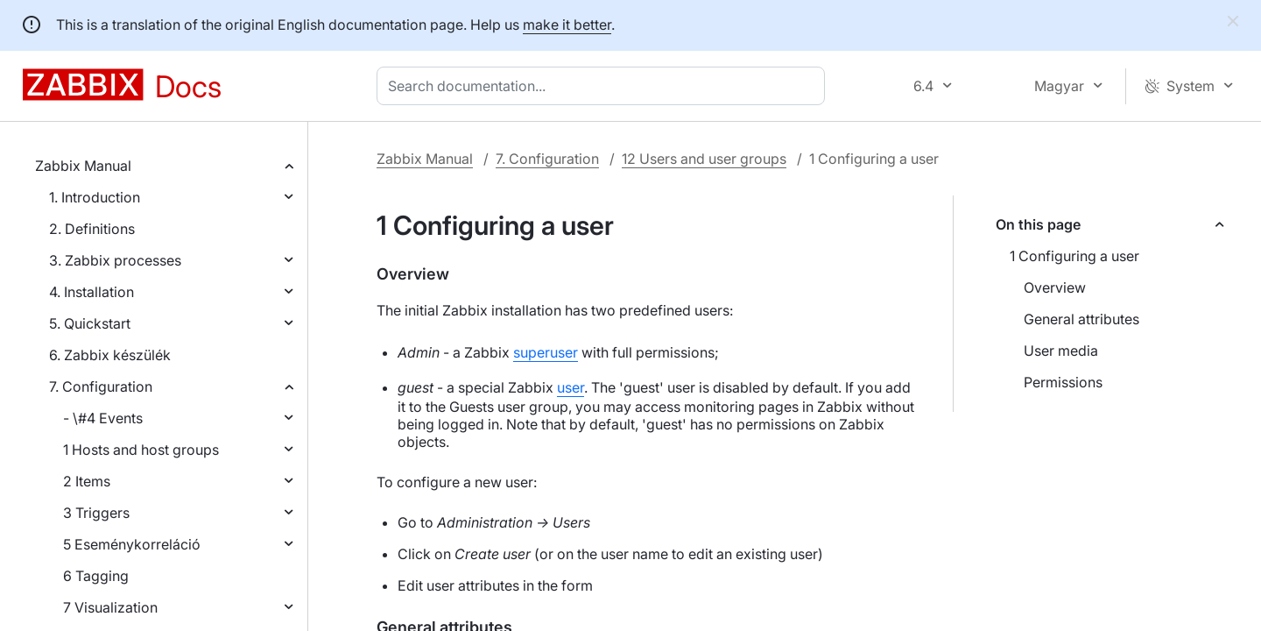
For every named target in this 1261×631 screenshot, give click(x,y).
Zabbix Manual (83, 165)
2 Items (86, 481)
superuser (545, 352)
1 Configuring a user (1074, 256)
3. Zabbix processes (115, 260)
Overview (1055, 287)
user (570, 387)
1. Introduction (94, 197)
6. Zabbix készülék (110, 355)
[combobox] (604, 86)
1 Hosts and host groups (141, 449)
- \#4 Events (103, 418)
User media (1061, 350)
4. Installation (91, 292)
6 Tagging (96, 576)
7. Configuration (100, 386)
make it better (567, 24)
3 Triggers (96, 512)
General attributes (1081, 319)
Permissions (1063, 382)
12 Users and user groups (704, 158)
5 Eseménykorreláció (132, 544)
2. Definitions (92, 229)
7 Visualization (110, 607)
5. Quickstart (89, 323)
